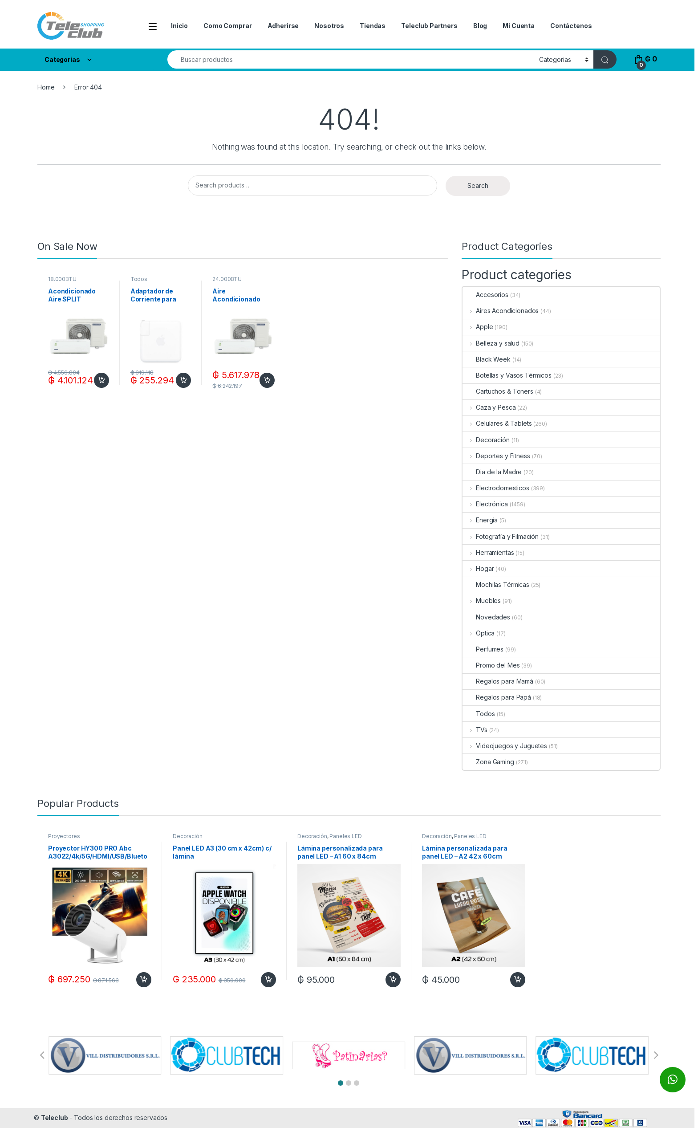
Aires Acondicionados (501, 310)
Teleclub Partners (429, 25)
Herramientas (488, 552)
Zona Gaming (488, 762)
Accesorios (485, 294)
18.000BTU (62, 279)
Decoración (486, 440)
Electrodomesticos (496, 488)
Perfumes (483, 649)
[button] (340, 1083)
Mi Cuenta (519, 25)
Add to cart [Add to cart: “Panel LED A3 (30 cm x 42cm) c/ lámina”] (268, 979)
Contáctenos (571, 25)
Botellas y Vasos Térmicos (507, 375)
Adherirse (283, 25)
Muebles (482, 600)
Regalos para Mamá (498, 681)
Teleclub (54, 1117)
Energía (480, 520)
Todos (138, 279)
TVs (475, 729)
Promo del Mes (491, 665)
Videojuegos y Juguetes (505, 745)
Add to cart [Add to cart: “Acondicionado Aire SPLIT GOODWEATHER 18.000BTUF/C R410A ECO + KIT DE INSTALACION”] (101, 380)
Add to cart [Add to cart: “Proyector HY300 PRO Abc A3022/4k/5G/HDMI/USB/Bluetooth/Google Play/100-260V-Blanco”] (143, 979)
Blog (480, 25)
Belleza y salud (491, 343)
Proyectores (64, 836)
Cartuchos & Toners (498, 391)
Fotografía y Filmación (501, 536)
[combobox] (350, 59)
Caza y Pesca (489, 407)
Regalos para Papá (497, 697)
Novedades (486, 617)
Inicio (179, 25)
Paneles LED (345, 836)
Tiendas (373, 25)
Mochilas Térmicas (496, 584)
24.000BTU (227, 279)
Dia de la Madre (492, 472)
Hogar (478, 568)
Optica (479, 633)
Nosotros (329, 25)
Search (477, 185)
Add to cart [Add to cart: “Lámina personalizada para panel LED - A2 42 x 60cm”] (517, 979)
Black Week (487, 359)
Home (45, 87)
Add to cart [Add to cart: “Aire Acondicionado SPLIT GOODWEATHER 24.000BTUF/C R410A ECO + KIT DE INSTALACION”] (267, 380)
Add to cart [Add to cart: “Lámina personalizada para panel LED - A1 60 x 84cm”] (393, 979)
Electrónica (485, 504)
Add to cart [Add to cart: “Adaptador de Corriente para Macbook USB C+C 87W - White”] (183, 380)
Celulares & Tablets (497, 423)
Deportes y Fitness (496, 456)
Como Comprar (227, 25)
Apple (478, 326)
